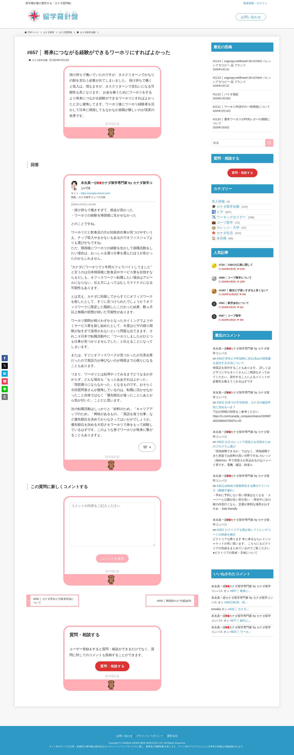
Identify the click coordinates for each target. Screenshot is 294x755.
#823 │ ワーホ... (240, 667)
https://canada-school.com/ (95, 193)
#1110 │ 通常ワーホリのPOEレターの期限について (242, 123)
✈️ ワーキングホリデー (236, 232)
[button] (5, 358)
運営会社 (172, 735)
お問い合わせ (251, 17)
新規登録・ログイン (255, 3)
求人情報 (224, 203)
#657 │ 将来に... (240, 626)
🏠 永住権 (225, 271)
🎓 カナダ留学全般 (38, 60)
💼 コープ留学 (229, 242)
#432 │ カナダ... (238, 644)
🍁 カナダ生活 (229, 261)
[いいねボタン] (145, 447)
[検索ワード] (242, 143)
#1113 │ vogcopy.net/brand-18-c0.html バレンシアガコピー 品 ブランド (242, 82)
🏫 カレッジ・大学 (232, 252)
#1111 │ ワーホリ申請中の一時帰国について (242, 109)
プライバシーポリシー (149, 735)
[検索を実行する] (269, 143)
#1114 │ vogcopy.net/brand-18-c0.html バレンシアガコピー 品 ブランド (242, 65)
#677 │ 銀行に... (240, 656)
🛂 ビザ (224, 223)
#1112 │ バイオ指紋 (242, 96)
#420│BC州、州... (235, 637)
